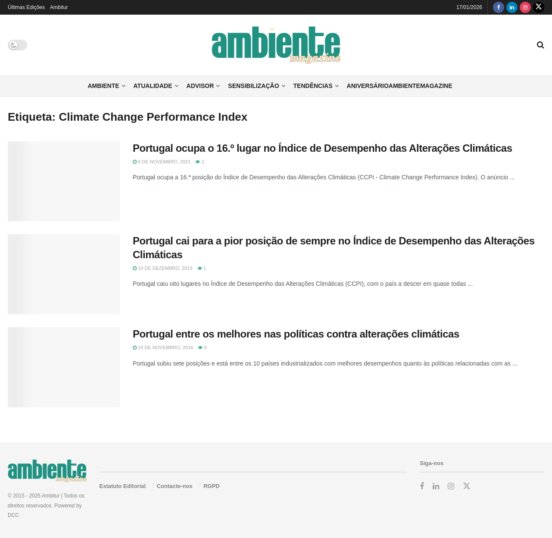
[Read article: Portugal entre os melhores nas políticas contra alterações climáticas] (64, 367)
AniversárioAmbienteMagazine (399, 85)
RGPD (211, 486)
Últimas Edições (26, 7)
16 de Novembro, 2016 (163, 347)
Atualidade (153, 85)
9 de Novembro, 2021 (161, 161)
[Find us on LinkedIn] (512, 7)
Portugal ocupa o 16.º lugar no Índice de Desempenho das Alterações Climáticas (324, 148)
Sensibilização (253, 85)
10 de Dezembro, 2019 (163, 268)
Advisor (200, 85)
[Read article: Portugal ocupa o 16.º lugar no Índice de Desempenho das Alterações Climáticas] (64, 181)
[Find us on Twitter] (538, 7)
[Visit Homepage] (276, 45)
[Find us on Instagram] (525, 7)
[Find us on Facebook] (498, 7)
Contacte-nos (175, 486)
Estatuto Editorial (123, 486)
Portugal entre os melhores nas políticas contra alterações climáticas (296, 334)
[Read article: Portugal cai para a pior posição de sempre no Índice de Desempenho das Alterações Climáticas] (64, 274)
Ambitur (59, 7)
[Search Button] (540, 45)
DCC (13, 515)
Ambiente (103, 85)
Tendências (313, 85)
